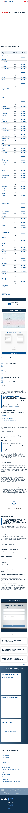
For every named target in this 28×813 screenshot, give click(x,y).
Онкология (3, 165)
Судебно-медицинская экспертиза (5, 240)
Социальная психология (6, 762)
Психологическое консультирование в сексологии (5, 193)
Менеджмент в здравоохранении (10, 731)
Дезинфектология (4, 86)
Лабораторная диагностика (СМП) (6, 119)
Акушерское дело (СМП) (5, 55)
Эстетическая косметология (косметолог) (6, 294)
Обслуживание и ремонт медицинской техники (5, 160)
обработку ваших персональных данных (10, 808)
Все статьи (24, 664)
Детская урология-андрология (4, 97)
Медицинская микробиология (4, 140)
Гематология (4, 75)
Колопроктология (4, 113)
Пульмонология (4, 197)
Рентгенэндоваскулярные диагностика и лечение (6, 211)
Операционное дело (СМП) (6, 167)
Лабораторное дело (5, 121)
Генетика (3, 77)
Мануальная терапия (5, 132)
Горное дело (4, 776)
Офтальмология (4, 177)
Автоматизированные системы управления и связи (11, 781)
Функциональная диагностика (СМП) (5, 281)
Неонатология (4, 154)
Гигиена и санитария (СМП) (6, 81)
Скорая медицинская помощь (5, 230)
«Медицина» (9, 670)
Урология (3, 265)
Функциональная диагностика (4, 279)
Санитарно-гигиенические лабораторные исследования (6, 216)
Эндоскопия (4, 289)
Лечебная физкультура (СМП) (5, 124)
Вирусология (4, 70)
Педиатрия (3, 182)
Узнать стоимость (14, 353)
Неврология (3, 150)
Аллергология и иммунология (4, 59)
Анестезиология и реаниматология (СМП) (5, 62)
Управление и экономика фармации (6, 260)
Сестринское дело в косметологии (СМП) (5, 222)
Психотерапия (4, 195)
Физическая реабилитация (6, 767)
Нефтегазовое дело (5, 752)
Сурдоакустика (4, 245)
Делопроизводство (5, 779)
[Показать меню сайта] (1, 1)
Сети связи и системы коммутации (8, 783)
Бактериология (4, 66)
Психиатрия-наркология (5, 190)
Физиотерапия (4, 269)
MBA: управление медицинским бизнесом (9, 421)
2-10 (13, 304)
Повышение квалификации (10, 697)
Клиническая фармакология (4, 111)
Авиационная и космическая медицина (9, 420)
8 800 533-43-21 (11, 1)
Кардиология (4, 106)
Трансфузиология (4, 255)
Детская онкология (5, 94)
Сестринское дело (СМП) (5, 220)
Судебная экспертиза (5, 772)
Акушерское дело (5, 415)
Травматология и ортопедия (4, 253)
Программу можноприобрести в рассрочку (14, 507)
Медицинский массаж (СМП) (5, 148)
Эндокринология (4, 288)
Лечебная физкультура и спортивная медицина (6, 126)
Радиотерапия (4, 200)
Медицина (5, 700)
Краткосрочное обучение (10, 674)
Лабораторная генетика (5, 117)
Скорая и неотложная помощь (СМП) (5, 227)
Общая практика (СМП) (5, 164)
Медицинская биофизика (6, 136)
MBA (4, 725)
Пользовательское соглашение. (10, 809)
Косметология (4, 115)
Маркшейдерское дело (6, 774)
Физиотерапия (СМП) (5, 271)
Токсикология (4, 251)
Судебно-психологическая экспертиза (8, 765)
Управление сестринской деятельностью (6, 263)
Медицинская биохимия (5, 138)
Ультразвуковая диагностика (4, 258)
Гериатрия (3, 79)
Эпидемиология (4, 291)
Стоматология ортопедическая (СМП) (5, 238)
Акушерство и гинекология (7, 416)
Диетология (3, 102)
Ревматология (4, 205)
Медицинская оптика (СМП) (5, 143)
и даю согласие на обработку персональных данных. (13, 622)
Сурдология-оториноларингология (5, 247)
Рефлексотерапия (4, 213)
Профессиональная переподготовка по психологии (11, 764)
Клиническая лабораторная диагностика (6, 109)
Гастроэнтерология (5, 73)
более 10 (18, 304)
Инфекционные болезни (6, 104)
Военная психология (5, 755)
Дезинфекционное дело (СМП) (5, 89)
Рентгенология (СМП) (5, 208)
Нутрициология (4, 157)
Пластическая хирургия (5, 184)
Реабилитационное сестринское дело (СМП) (5, 203)
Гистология (3, 84)
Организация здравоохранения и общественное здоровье (5, 170)
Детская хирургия (4, 99)
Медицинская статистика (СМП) (6, 146)
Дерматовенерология (5, 91)
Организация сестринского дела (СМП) (6, 173)
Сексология (3, 218)
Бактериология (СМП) (5, 68)
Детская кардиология (5, 92)
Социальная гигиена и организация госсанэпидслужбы (5, 233)
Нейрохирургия (4, 152)
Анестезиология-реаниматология (4, 64)
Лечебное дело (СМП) (5, 130)
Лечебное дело (4, 128)
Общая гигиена (4, 162)
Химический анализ (7, 729)
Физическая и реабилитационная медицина (5, 274)
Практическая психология (6, 760)
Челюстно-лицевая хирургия (5, 286)
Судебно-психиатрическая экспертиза (6, 243)
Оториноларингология (5, 175)
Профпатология (4, 186)
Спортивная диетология (5, 235)
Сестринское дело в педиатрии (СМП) (5, 225)
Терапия (3, 249)
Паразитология (4, 179)
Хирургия (3, 283)
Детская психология (5, 757)
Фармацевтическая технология (5, 267)
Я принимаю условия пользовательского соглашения (12, 621)
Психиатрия (4, 188)
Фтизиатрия (4, 276)
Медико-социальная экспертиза (5, 134)
